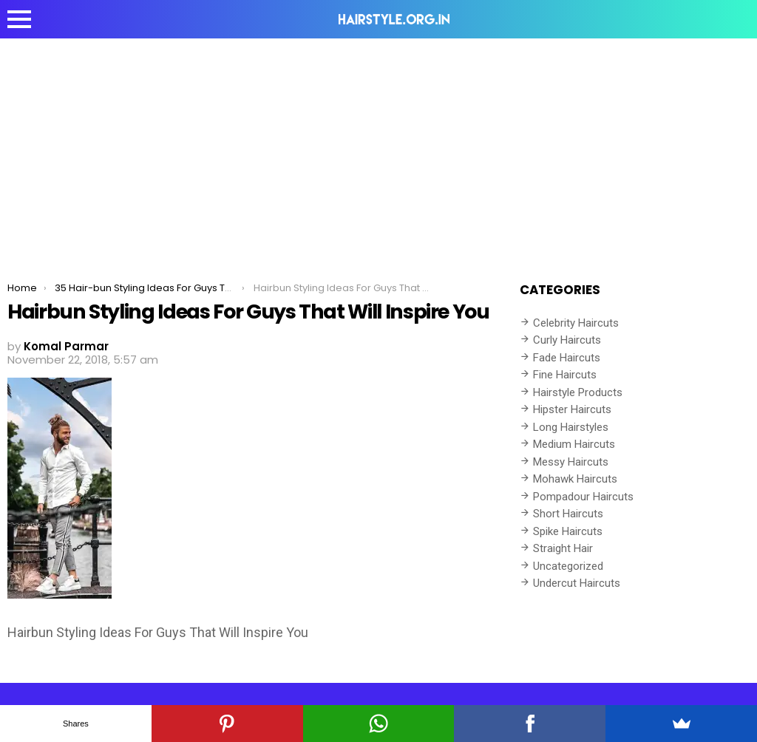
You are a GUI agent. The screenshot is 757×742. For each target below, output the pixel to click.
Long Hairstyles (570, 427)
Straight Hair (563, 548)
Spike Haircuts (567, 531)
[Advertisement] (378, 149)
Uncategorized (568, 566)
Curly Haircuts (567, 340)
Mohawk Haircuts (575, 479)
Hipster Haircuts (572, 409)
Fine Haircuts (565, 374)
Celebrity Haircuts (576, 323)
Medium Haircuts (574, 444)
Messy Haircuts (570, 462)
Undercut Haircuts (576, 583)
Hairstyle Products (577, 392)
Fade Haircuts (566, 357)
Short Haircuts (568, 513)
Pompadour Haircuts (583, 496)
